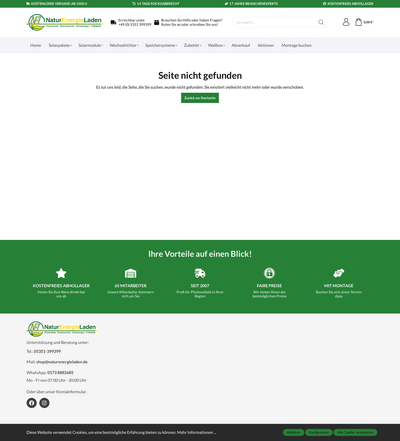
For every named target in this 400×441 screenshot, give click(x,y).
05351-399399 (47, 351)
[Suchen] (321, 22)
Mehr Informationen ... (196, 432)
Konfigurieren (319, 432)
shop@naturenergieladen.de (62, 361)
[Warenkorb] (364, 22)
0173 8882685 (60, 372)
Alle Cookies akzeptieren (355, 432)
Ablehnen (294, 432)
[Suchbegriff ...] (274, 22)
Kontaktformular (71, 391)
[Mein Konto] (346, 22)
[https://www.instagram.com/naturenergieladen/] (44, 403)
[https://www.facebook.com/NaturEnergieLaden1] (32, 403)
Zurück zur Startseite (200, 98)
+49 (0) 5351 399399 (134, 24)
